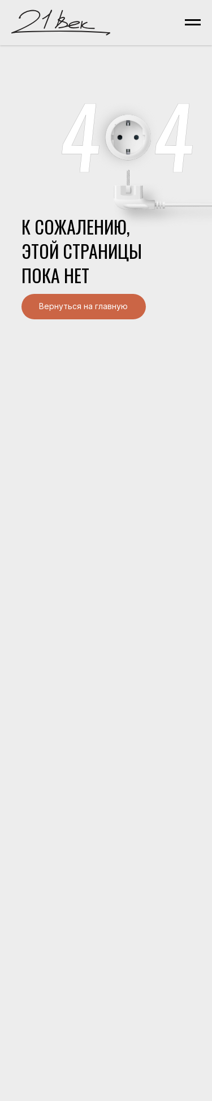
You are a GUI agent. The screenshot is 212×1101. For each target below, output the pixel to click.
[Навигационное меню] (193, 22)
